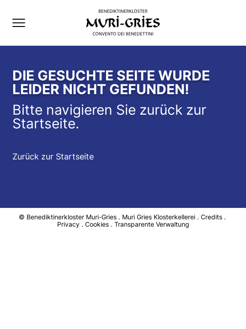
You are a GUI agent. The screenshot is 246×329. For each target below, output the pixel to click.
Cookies (97, 224)
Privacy (68, 224)
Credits (211, 217)
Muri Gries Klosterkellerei (158, 217)
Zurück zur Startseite (53, 156)
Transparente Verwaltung (151, 224)
